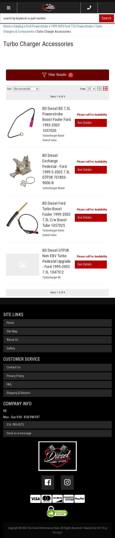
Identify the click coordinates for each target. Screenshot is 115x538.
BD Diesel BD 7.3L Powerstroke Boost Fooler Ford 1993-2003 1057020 (56, 119)
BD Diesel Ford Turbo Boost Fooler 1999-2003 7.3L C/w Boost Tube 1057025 (56, 214)
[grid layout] (99, 89)
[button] (57, 18)
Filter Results (57, 75)
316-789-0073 (15, 424)
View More (91, 123)
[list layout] (105, 89)
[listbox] (26, 89)
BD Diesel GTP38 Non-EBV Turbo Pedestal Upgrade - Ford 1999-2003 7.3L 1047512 (56, 261)
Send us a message (19, 433)
